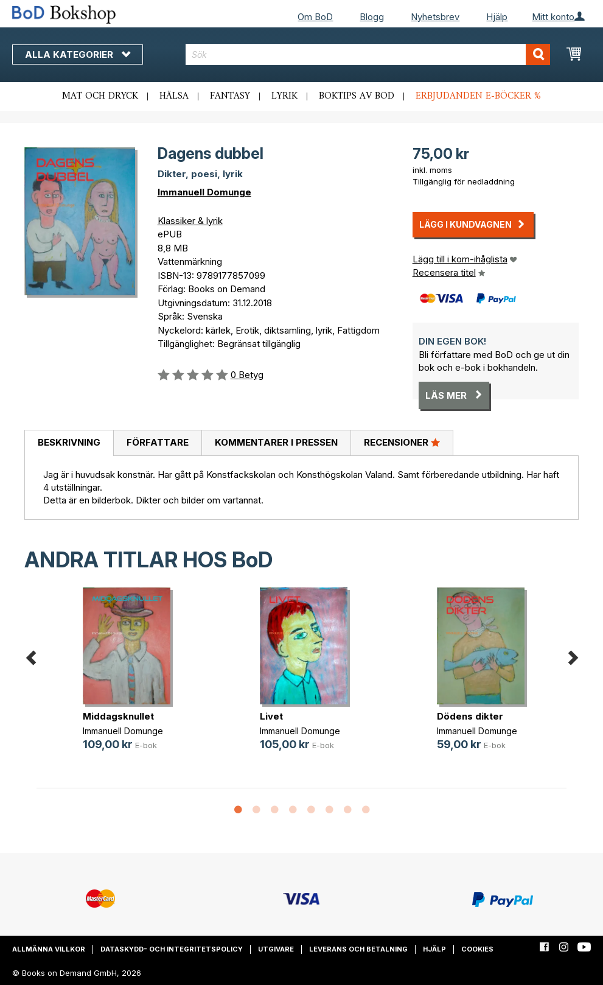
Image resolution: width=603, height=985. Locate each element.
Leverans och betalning (358, 949)
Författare (158, 442)
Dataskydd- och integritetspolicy (171, 949)
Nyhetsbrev (435, 17)
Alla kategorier (77, 54)
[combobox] (368, 54)
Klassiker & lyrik (190, 220)
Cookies (477, 949)
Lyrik (284, 96)
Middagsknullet (118, 716)
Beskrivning (69, 442)
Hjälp (496, 17)
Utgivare (276, 949)
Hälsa (174, 96)
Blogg (372, 17)
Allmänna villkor (48, 949)
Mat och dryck (100, 96)
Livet (271, 716)
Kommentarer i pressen (276, 442)
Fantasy (230, 96)
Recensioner (402, 442)
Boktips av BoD (356, 96)
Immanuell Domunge (204, 192)
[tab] (68, 443)
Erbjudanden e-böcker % (478, 96)
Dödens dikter (470, 716)
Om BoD (315, 17)
